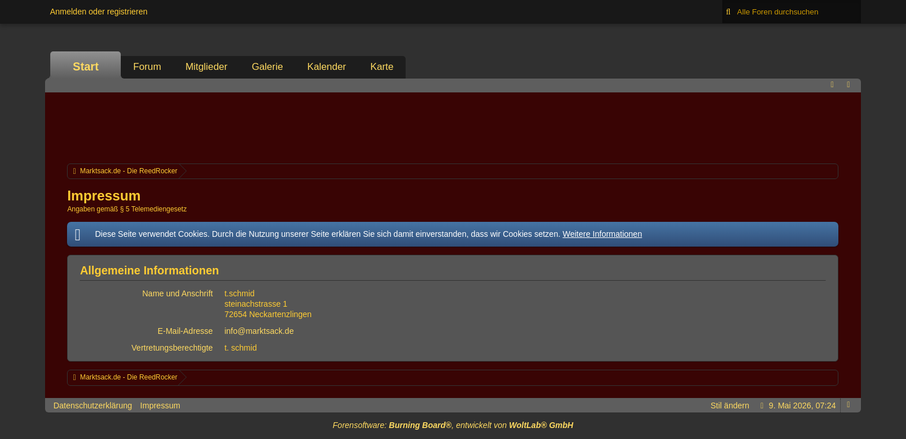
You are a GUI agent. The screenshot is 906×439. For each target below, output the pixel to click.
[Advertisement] (453, 126)
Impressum (160, 405)
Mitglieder (206, 66)
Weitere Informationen (602, 234)
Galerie (267, 66)
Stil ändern (730, 405)
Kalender (326, 66)
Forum (147, 66)
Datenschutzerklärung (92, 405)
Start (86, 66)
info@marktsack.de (259, 331)
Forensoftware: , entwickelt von (453, 425)
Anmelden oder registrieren (98, 11)
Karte (381, 66)
